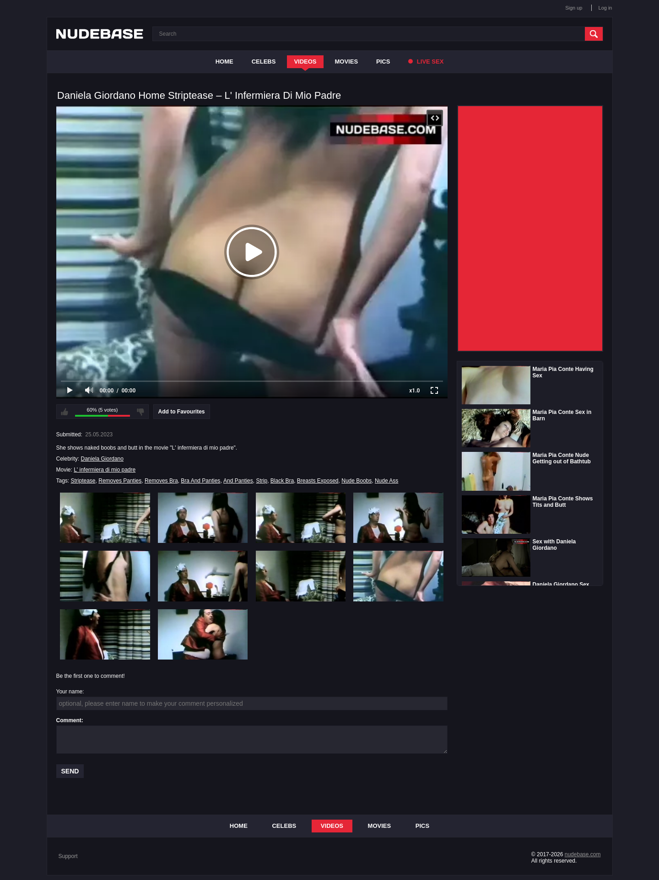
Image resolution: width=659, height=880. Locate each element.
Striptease (83, 481)
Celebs (264, 61)
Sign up (573, 8)
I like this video (64, 412)
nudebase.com (583, 854)
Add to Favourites (181, 411)
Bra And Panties (200, 481)
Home (224, 61)
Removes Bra (161, 481)
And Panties (238, 481)
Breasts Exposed (318, 481)
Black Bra (282, 481)
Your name (69, 691)
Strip (261, 481)
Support (68, 856)
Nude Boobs (356, 481)
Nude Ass (386, 481)
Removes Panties (119, 481)
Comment (68, 720)
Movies (346, 61)
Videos (305, 61)
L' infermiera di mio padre (104, 470)
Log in (605, 8)
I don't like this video (140, 412)
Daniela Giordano (102, 459)
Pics (383, 61)
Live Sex (425, 61)
